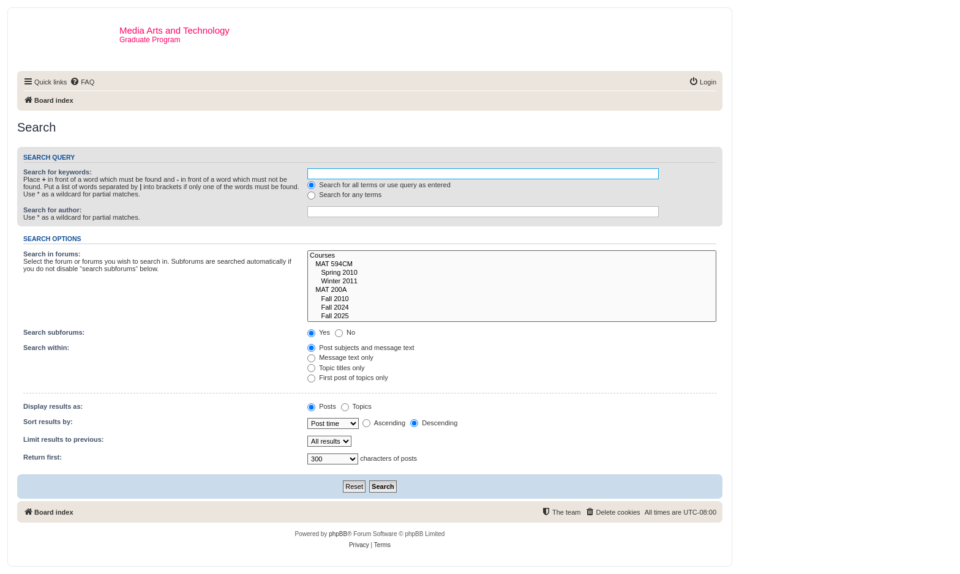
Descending (433, 423)
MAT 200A (512, 290)
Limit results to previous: (63, 439)
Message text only (340, 357)
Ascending (383, 423)
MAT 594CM (512, 264)
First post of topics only (347, 377)
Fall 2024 (512, 308)
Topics (356, 406)
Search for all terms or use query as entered (379, 184)
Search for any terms (344, 194)
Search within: (46, 347)
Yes (318, 332)
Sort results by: (48, 421)
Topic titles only (335, 367)
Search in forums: (52, 254)
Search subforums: (53, 332)
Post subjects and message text (360, 347)
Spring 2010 (512, 273)
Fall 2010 (512, 299)
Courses (512, 256)
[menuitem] (82, 82)
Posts (321, 406)
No (345, 332)
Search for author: (52, 210)
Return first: (42, 457)
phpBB (338, 534)
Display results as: (53, 406)
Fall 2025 (512, 316)
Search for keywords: (57, 172)
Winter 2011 (512, 281)
